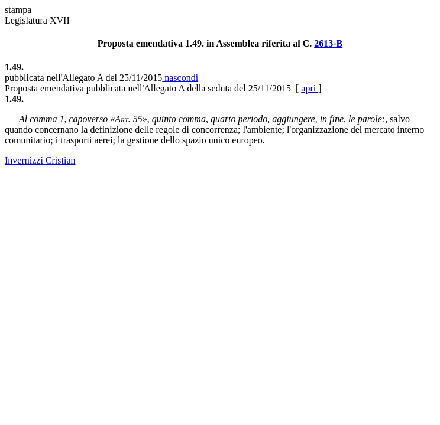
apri (309, 88)
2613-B (328, 43)
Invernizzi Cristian (40, 160)
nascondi (180, 78)
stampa (18, 10)
